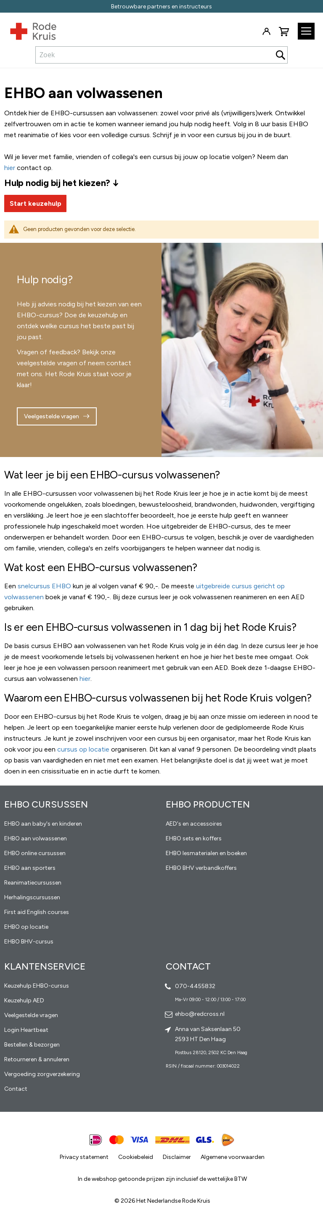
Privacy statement (84, 1157)
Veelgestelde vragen (51, 416)
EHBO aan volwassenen (35, 838)
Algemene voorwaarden (233, 1157)
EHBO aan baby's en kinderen (43, 823)
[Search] (280, 55)
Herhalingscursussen (32, 897)
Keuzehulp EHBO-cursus (36, 985)
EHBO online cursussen (35, 853)
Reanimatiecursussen (32, 882)
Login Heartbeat (26, 1030)
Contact (15, 1088)
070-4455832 (195, 986)
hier (84, 679)
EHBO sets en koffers (194, 838)
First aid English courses (36, 912)
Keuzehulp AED (24, 1000)
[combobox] (161, 54)
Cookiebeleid (135, 1157)
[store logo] (28, 29)
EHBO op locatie (26, 926)
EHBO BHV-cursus (28, 941)
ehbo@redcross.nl (200, 1014)
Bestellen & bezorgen (32, 1044)
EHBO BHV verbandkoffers (201, 868)
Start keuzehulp (35, 203)
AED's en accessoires (194, 823)
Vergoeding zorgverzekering (42, 1074)
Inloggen (266, 31)
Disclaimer (177, 1157)
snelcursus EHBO (44, 586)
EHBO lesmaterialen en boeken (206, 853)
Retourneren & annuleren (36, 1059)
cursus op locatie (83, 749)
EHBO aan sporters (30, 868)
